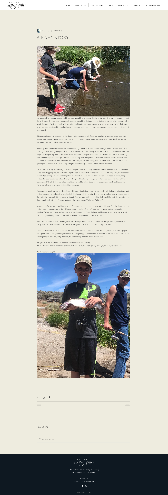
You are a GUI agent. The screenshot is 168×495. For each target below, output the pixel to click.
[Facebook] (82, 486)
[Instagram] (86, 486)
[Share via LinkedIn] (50, 397)
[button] (80, 5)
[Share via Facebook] (38, 397)
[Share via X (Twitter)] (44, 397)
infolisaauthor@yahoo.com (84, 481)
